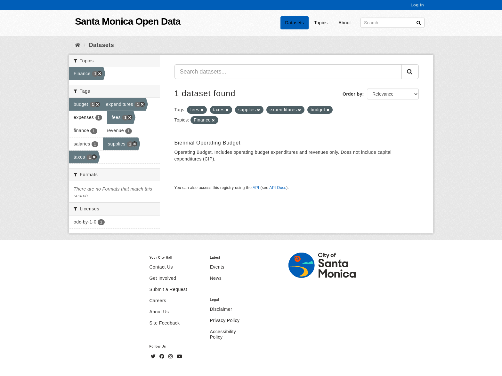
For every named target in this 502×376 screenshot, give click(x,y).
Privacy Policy (224, 320)
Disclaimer (221, 309)
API (256, 187)
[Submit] (418, 22)
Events (217, 267)
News (216, 278)
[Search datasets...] (288, 71)
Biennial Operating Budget (207, 142)
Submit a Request (168, 289)
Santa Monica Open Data (128, 21)
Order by (352, 94)
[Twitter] (154, 356)
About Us (159, 311)
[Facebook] (162, 356)
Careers (158, 300)
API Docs (277, 187)
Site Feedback (165, 322)
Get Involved (163, 278)
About (344, 22)
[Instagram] (171, 356)
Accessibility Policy (223, 334)
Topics (321, 22)
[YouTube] (179, 356)
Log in (417, 5)
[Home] (77, 45)
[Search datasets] (392, 23)
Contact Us (161, 267)
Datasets (294, 22)
